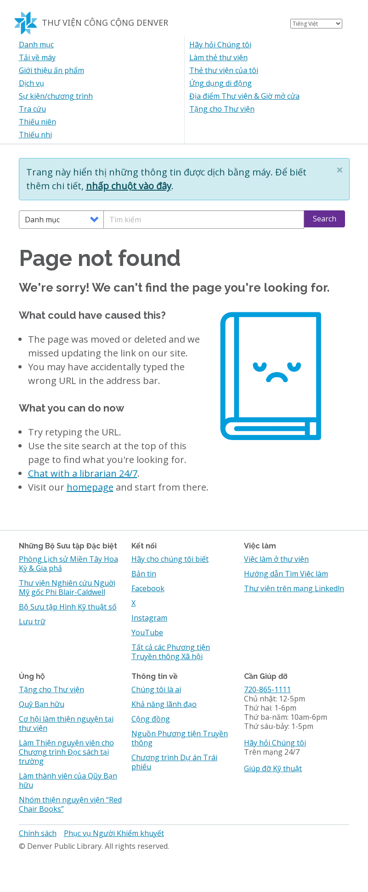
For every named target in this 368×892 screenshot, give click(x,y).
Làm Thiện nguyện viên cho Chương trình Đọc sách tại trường (66, 752)
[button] (339, 169)
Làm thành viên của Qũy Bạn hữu (68, 780)
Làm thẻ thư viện (218, 57)
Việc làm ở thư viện (276, 559)
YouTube (147, 632)
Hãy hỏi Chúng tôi (220, 44)
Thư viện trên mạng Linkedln (294, 588)
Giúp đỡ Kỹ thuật (273, 768)
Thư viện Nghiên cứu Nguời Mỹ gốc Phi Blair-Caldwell (67, 587)
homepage (90, 487)
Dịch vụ (31, 83)
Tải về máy (37, 57)
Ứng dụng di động (220, 83)
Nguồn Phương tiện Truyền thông (179, 738)
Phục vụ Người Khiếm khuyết (114, 833)
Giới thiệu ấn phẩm (51, 70)
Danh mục (36, 44)
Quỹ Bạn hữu (41, 704)
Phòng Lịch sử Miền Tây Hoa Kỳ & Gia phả (68, 563)
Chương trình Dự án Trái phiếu (174, 762)
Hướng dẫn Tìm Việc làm (286, 574)
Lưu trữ (32, 621)
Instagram (149, 618)
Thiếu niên (37, 121)
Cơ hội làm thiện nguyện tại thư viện (66, 723)
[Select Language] (316, 23)
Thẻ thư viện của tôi (223, 70)
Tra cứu (32, 108)
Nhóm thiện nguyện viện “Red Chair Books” (70, 804)
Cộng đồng (150, 719)
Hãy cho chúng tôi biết (170, 559)
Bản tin (143, 574)
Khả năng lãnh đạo (164, 704)
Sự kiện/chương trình (56, 96)
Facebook (147, 588)
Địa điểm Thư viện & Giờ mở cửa (244, 96)
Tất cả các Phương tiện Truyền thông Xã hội (170, 651)
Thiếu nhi (35, 134)
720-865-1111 (267, 689)
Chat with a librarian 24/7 (82, 473)
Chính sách (38, 833)
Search (324, 219)
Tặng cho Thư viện (222, 108)
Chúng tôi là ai (156, 689)
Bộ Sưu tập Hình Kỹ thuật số (68, 607)
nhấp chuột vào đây (128, 186)
